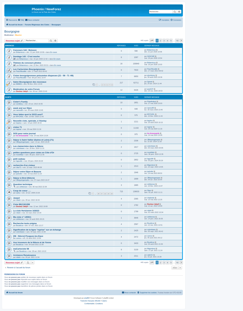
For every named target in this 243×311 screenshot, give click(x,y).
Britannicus (20, 52)
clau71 (18, 167)
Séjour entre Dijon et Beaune (27, 171)
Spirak (149, 82)
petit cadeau (19, 159)
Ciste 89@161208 (21, 204)
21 (102, 194)
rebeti (18, 200)
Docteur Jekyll (22, 91)
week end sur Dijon (22, 108)
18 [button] (177, 40)
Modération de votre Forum (26, 89)
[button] (152, 40)
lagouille (19, 161)
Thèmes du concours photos (27, 63)
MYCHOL (19, 116)
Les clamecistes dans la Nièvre (28, 146)
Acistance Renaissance (24, 255)
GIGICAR (150, 56)
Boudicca (19, 225)
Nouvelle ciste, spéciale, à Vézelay (29, 121)
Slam (149, 190)
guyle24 (150, 89)
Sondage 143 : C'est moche (26, 56)
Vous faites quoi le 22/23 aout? (28, 114)
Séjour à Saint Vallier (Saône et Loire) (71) (33, 140)
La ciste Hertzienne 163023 (26, 211)
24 (112, 194)
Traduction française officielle (90, 301)
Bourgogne (12, 31)
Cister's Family (20, 102)
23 (108, 194)
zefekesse (23, 187)
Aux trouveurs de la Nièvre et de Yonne (32, 242)
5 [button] (171, 40)
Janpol (16, 198)
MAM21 (19, 84)
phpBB (86, 298)
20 (98, 194)
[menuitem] (21, 20)
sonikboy (19, 104)
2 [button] (160, 40)
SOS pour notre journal (24, 133)
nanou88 (19, 110)
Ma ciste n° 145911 (22, 217)
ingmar (18, 129)
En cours (53, 52)
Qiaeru (104, 301)
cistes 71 (17, 127)
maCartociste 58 (21, 249)
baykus (19, 123)
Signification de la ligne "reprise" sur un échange (37, 230)
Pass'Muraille (21, 71)
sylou (18, 193)
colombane (20, 148)
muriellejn (19, 155)
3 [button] (164, 40)
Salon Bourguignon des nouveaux (29, 82)
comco (18, 238)
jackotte (19, 174)
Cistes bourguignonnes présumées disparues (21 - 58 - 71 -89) (43, 75)
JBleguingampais (22, 142)
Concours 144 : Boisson (25, 50)
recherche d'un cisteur (24, 165)
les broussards (22, 136)
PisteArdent (151, 101)
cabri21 (150, 255)
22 (105, 194)
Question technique (22, 184)
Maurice (18, 35)
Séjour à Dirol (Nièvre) (24, 178)
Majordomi (151, 165)
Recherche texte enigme (25, 223)
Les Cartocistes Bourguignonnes (29, 69)
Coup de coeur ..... (22, 191)
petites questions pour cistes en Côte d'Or (33, 152)
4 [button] (167, 40)
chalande (150, 198)
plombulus (151, 75)
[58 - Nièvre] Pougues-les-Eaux (28, 236)
